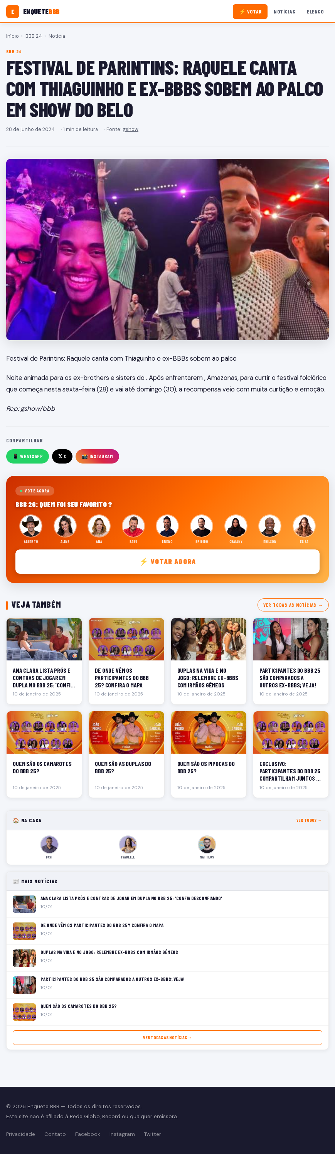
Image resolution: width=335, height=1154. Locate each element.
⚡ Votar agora (167, 561)
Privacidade (20, 1134)
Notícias (284, 11)
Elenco (315, 11)
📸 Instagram (97, 456)
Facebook (87, 1134)
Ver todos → (309, 820)
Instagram (122, 1134)
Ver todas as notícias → (293, 605)
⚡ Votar (250, 11)
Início (12, 36)
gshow (130, 129)
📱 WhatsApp (27, 456)
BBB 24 (33, 36)
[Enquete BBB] (33, 11)
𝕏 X (62, 456)
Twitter (152, 1134)
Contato (55, 1134)
